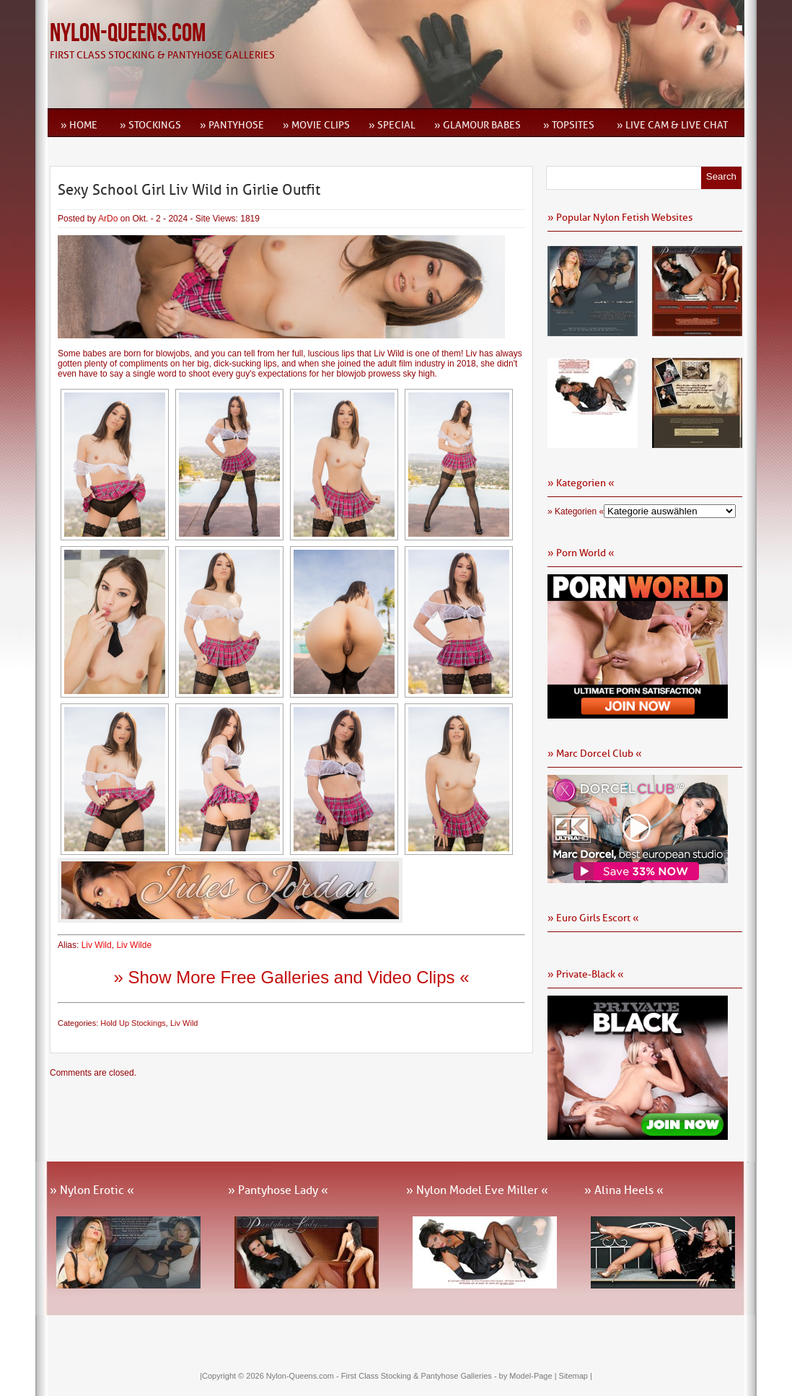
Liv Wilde (133, 945)
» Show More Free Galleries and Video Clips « (291, 977)
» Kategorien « (575, 511)
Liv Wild (97, 945)
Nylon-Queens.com (128, 33)
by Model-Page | (529, 1375)
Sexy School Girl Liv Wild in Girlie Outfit (189, 189)
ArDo (108, 219)
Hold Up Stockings (133, 1023)
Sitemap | (575, 1375)
